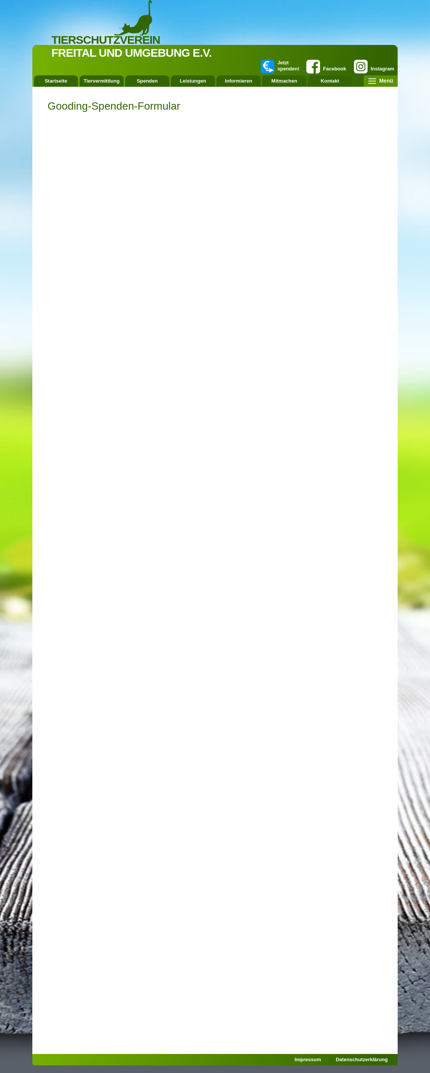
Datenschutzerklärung (362, 1059)
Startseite (56, 81)
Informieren (238, 81)
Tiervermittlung (101, 81)
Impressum (308, 1059)
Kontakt (330, 81)
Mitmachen (284, 81)
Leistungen (193, 81)
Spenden (147, 81)
